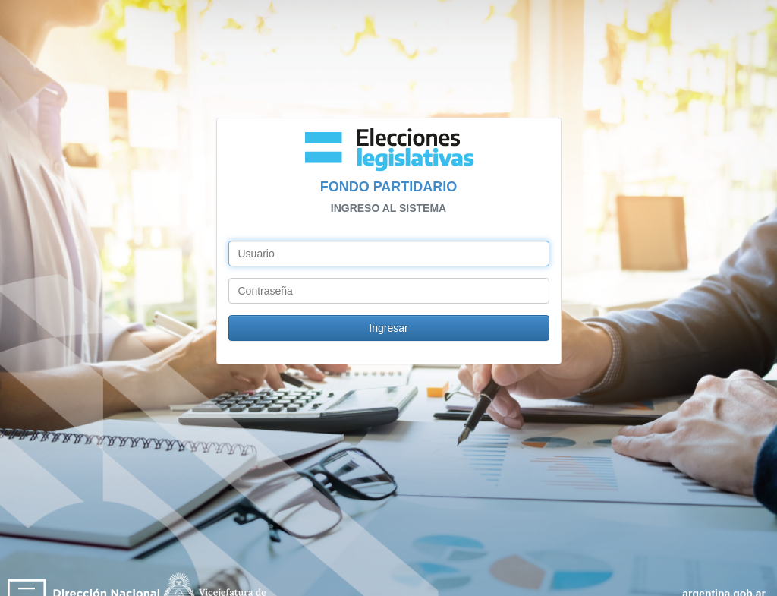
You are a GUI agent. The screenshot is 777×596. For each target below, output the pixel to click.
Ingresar (388, 328)
